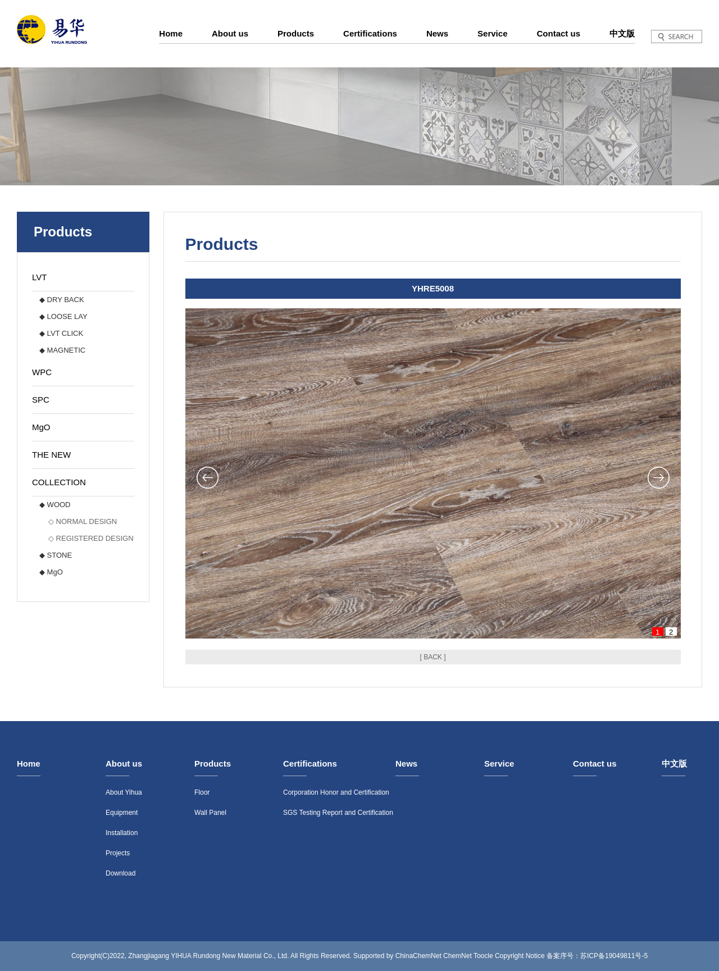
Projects (118, 853)
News (437, 33)
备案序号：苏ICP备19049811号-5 (597, 956)
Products (295, 33)
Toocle (483, 956)
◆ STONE (55, 555)
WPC (42, 372)
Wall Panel (210, 813)
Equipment (122, 813)
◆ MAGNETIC (62, 350)
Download (120, 873)
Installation (122, 833)
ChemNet (457, 956)
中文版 (622, 33)
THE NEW (51, 454)
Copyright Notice (520, 956)
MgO (41, 427)
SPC (40, 399)
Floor (202, 792)
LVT (39, 277)
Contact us (558, 33)
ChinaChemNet (418, 956)
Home (171, 33)
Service (492, 33)
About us (230, 33)
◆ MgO (51, 572)
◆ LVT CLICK (61, 333)
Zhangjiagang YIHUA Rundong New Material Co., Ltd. (208, 956)
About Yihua (124, 792)
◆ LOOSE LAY (63, 316)
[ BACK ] (432, 657)
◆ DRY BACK (61, 299)
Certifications (370, 33)
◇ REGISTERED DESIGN (91, 538)
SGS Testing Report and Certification (338, 813)
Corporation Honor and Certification (336, 792)
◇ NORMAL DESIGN (82, 521)
